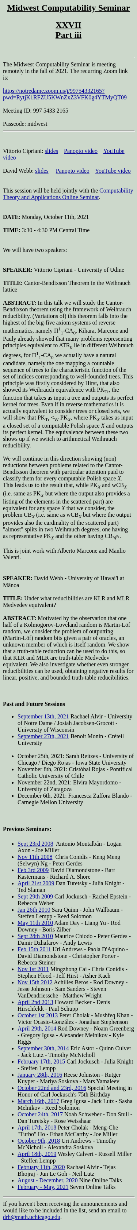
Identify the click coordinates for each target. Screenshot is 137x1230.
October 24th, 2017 (40, 1114)
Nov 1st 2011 (33, 969)
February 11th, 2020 (41, 1167)
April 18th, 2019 (37, 1154)
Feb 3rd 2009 (33, 870)
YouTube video (113, 171)
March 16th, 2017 (38, 1101)
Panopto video (81, 151)
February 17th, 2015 (41, 1061)
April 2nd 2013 (35, 1002)
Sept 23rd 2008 (35, 844)
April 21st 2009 (36, 883)
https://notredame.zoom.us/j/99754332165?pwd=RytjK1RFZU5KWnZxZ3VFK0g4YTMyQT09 (65, 94)
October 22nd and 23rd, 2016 (52, 1088)
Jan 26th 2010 (34, 910)
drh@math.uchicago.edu (31, 1217)
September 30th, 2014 (43, 1048)
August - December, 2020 (48, 1180)
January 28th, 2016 (40, 1075)
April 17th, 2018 (37, 1127)
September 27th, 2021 (43, 736)
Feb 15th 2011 (34, 949)
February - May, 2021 (43, 1187)
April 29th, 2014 (37, 1028)
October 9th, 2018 (39, 1141)
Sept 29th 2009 (35, 896)
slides (51, 151)
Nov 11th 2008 (35, 857)
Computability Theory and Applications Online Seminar (68, 193)
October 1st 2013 (38, 1015)
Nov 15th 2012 (35, 982)
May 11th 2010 (35, 923)
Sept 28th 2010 (35, 936)
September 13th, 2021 (43, 716)
